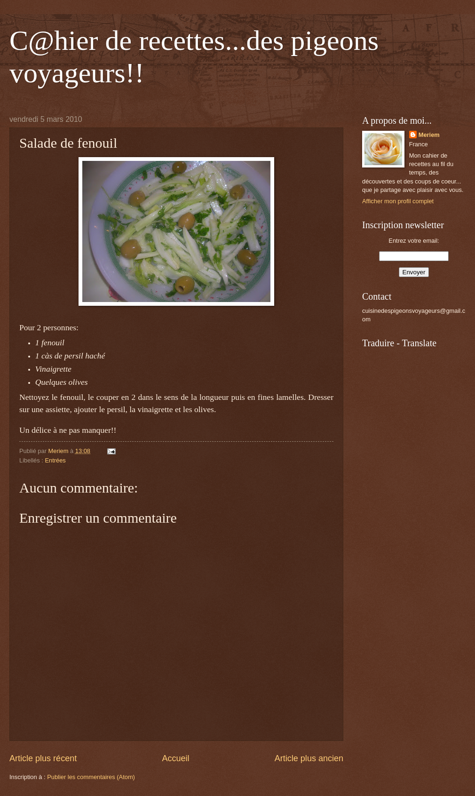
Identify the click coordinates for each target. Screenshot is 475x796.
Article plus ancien (309, 758)
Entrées (55, 460)
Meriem (429, 134)
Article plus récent (43, 758)
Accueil (175, 758)
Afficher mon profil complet (398, 201)
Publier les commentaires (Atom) (91, 776)
